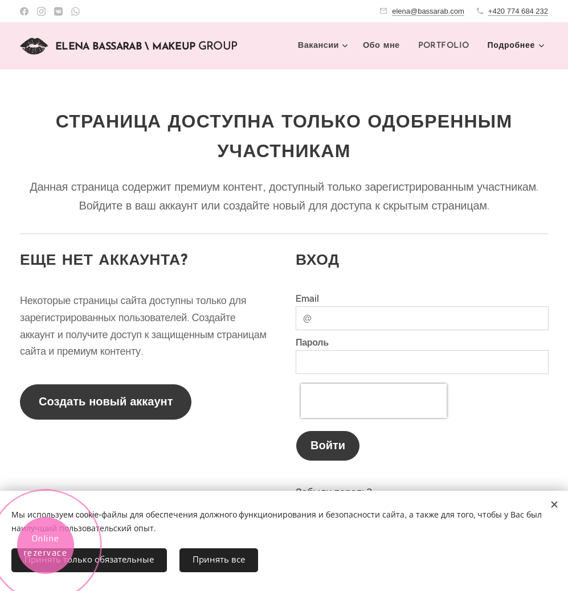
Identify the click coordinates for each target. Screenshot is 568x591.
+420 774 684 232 (518, 11)
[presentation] (374, 401)
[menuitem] (325, 46)
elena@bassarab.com (428, 11)
